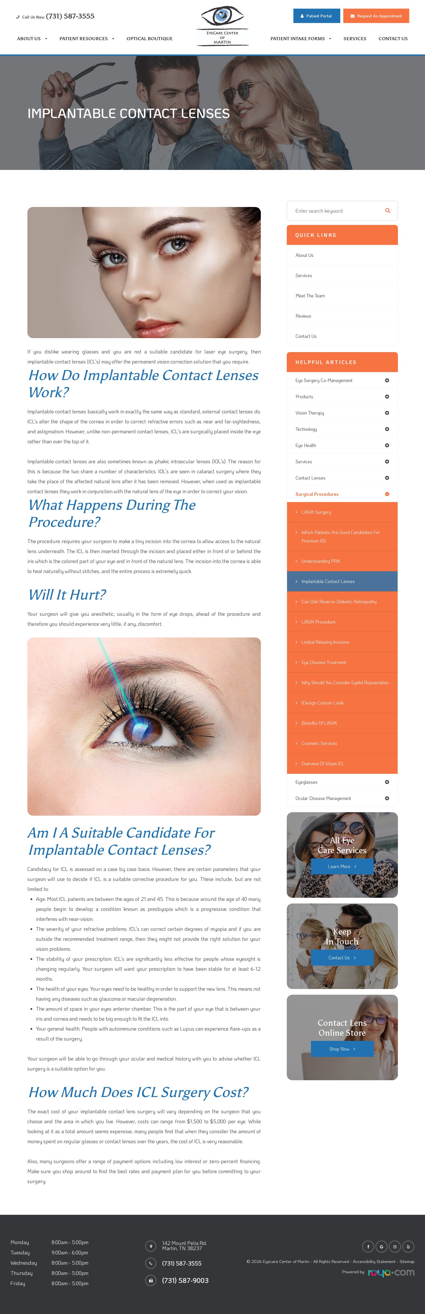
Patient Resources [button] (86, 38)
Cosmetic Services (321, 756)
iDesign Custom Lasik (325, 715)
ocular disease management (327, 812)
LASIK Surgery (318, 516)
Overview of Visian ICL (326, 776)
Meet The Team (312, 295)
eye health (308, 447)
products (306, 397)
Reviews (304, 315)
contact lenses (312, 481)
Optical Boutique (150, 38)
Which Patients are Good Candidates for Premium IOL (342, 541)
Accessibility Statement (374, 1261)
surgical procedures (319, 498)
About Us (306, 255)
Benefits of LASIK (321, 736)
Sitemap (407, 1261)
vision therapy (312, 414)
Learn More (339, 881)
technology (308, 431)
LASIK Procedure (321, 626)
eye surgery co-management (329, 380)
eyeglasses (308, 795)
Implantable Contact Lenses (332, 585)
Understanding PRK (324, 565)
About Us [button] (32, 38)
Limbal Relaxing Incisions (329, 646)
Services (355, 38)
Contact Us (393, 38)
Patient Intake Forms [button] (301, 38)
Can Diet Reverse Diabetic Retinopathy (344, 606)
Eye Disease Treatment (327, 666)
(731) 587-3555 (186, 1263)
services (305, 464)
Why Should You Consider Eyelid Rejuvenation (338, 691)
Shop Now (339, 1063)
